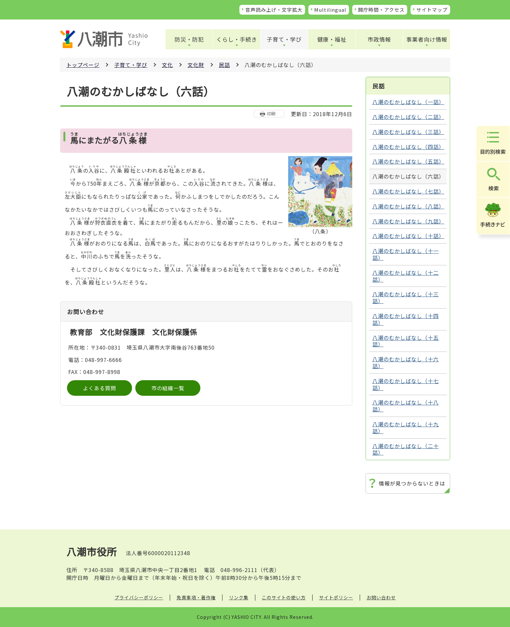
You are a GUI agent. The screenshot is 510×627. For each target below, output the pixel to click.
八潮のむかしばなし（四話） (408, 147)
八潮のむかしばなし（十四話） (405, 319)
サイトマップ (432, 9)
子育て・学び (284, 39)
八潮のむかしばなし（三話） (408, 132)
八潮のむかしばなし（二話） (408, 117)
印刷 (271, 114)
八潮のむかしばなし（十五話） (405, 341)
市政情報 (379, 39)
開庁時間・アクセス (381, 9)
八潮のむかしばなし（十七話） (405, 384)
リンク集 (238, 597)
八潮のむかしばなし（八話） (408, 206)
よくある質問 (99, 388)
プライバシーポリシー (138, 597)
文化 (167, 65)
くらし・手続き (236, 39)
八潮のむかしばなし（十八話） (405, 405)
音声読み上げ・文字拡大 (273, 9)
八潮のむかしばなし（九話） (408, 221)
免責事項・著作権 (196, 597)
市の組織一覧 (167, 388)
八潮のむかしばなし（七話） (408, 191)
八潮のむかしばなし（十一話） (405, 254)
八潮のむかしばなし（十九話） (405, 427)
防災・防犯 (189, 39)
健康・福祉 (331, 39)
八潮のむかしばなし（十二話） (405, 276)
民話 (224, 65)
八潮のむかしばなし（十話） (408, 236)
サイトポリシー (336, 597)
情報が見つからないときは (412, 483)
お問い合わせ (381, 597)
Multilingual (330, 9)
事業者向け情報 (426, 39)
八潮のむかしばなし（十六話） (405, 362)
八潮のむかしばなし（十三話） (405, 297)
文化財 (196, 65)
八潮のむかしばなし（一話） (408, 102)
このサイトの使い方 (284, 597)
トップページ (83, 65)
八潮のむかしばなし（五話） (408, 161)
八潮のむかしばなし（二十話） (405, 449)
